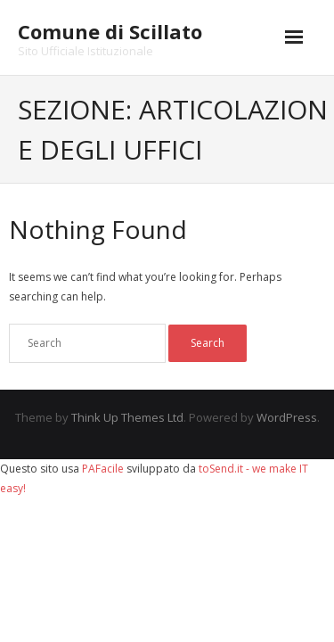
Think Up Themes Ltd (127, 417)
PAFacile (103, 468)
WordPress (287, 417)
